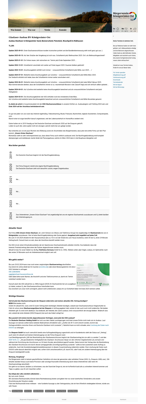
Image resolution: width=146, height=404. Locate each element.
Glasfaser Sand (28, 391)
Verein (47, 30)
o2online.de (43, 267)
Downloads (116, 80)
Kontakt (62, 30)
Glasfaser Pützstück (61, 391)
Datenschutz (93, 399)
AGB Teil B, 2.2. (14, 340)
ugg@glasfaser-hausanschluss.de (21, 274)
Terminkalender (118, 82)
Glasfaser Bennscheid (38, 391)
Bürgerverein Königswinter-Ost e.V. (29, 399)
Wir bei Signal (117, 84)
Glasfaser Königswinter (17, 391)
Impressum (123, 399)
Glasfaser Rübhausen (72, 391)
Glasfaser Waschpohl (50, 391)
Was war (31, 30)
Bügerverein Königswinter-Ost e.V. (125, 16)
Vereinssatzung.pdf (119, 77)
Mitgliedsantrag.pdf (119, 75)
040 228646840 (14, 272)
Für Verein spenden (119, 72)
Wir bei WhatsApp (118, 87)
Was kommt (16, 30)
